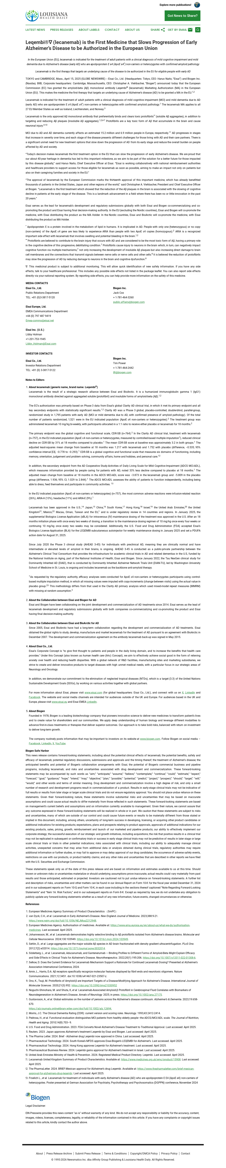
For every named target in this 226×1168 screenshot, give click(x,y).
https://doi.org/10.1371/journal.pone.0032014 (78, 948)
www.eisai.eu (59, 701)
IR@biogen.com (122, 372)
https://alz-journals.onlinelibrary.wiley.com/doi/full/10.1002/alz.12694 (70, 1008)
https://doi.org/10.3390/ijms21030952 (94, 985)
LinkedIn (190, 692)
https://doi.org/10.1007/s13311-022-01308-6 (169, 957)
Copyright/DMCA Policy (144, 1153)
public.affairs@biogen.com (129, 302)
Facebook (34, 697)
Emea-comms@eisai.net (40, 320)
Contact (112, 30)
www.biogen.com (150, 738)
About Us (132, 30)
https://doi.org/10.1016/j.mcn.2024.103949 (102, 939)
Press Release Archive (59, 1153)
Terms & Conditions (115, 1153)
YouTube (60, 743)
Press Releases (61, 30)
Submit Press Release (87, 1153)
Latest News (35, 30)
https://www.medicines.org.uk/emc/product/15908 (151, 1059)
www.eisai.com (93, 692)
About (39, 1153)
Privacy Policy (169, 1153)
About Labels (89, 30)
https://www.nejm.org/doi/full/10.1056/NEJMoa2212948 (62, 920)
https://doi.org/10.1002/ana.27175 (141, 994)
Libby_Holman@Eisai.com (41, 343)
